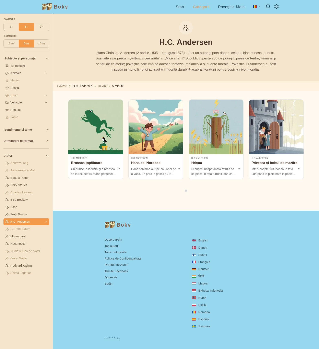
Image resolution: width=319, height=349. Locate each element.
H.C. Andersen (79, 158)
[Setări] (276, 6)
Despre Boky (113, 239)
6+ (41, 26)
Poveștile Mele (231, 7)
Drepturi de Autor (116, 264)
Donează (111, 277)
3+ (26, 26)
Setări (109, 283)
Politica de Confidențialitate (123, 258)
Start (180, 7)
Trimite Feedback (116, 271)
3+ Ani (102, 86)
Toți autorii (111, 246)
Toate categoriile (116, 252)
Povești (62, 86)
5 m (26, 43)
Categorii (201, 7)
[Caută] (268, 6)
